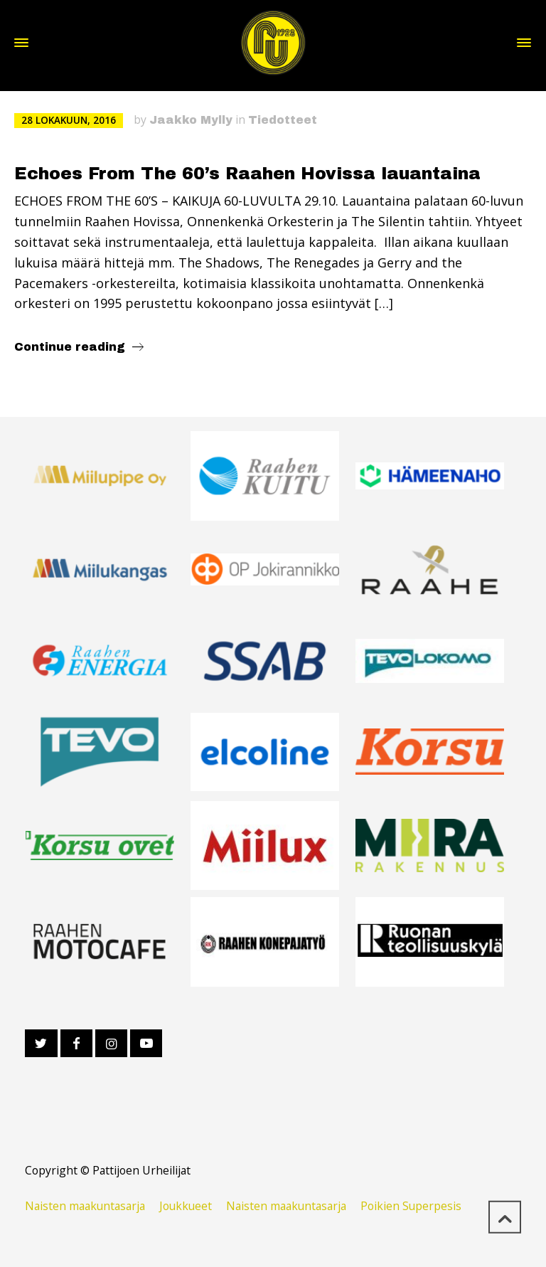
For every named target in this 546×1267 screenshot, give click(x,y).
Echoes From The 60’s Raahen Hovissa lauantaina (247, 173)
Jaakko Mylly (190, 120)
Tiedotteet (282, 120)
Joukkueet (185, 1206)
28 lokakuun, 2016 (68, 120)
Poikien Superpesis (410, 1206)
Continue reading (69, 347)
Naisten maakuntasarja (85, 1206)
